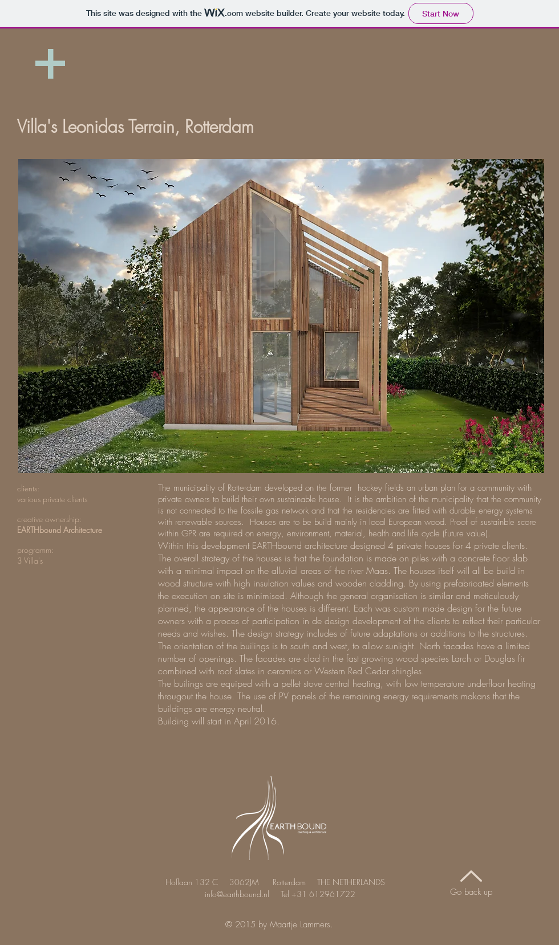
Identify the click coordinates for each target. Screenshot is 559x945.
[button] (281, 316)
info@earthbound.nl (237, 894)
